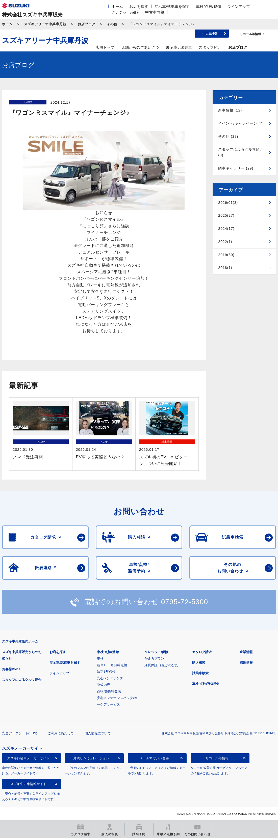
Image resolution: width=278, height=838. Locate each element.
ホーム (117, 6)
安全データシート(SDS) (19, 733)
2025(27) (226, 215)
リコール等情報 (217, 758)
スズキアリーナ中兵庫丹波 (45, 24)
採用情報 (246, 662)
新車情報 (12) (230, 110)
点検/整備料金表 (109, 691)
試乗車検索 (200, 673)
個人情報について (98, 733)
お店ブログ (86, 24)
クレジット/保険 (125, 12)
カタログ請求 (202, 652)
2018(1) (225, 268)
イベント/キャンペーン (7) (241, 123)
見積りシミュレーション (91, 758)
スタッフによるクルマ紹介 (21, 680)
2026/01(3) (228, 203)
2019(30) (226, 255)
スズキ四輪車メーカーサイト (28, 758)
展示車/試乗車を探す (172, 6)
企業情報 (246, 652)
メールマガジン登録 (154, 758)
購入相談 (198, 662)
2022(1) (225, 242)
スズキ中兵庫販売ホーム (20, 641)
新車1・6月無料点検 (112, 665)
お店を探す (138, 6)
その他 (112, 24)
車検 (100, 658)
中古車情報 (154, 12)
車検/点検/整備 (208, 6)
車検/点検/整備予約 (206, 684)
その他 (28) (228, 136)
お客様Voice (11, 669)
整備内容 (103, 685)
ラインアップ (238, 6)
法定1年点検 (106, 672)
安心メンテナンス (110, 678)
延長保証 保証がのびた (161, 665)
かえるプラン (154, 658)
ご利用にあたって (61, 733)
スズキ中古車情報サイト (28, 784)
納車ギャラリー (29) (235, 168)
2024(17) (226, 229)
